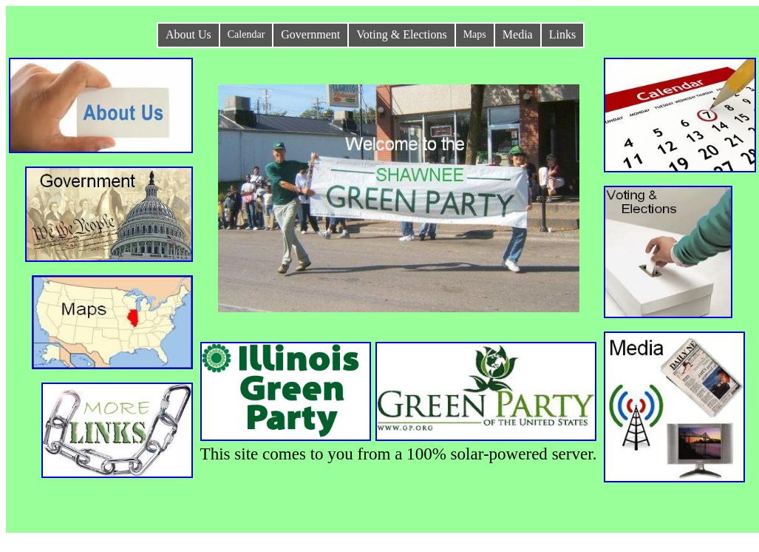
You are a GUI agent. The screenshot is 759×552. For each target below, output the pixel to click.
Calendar (246, 34)
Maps (474, 34)
